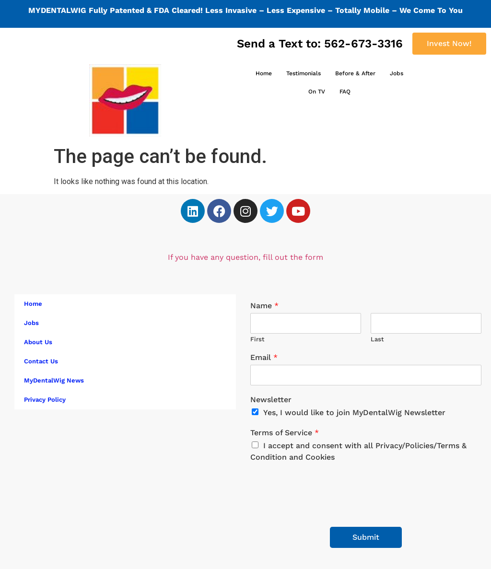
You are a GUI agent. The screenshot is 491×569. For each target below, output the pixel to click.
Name (264, 305)
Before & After (355, 73)
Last (377, 339)
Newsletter (271, 399)
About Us (38, 342)
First (257, 339)
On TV (316, 91)
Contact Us (41, 361)
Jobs (396, 73)
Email (264, 357)
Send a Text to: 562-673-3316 (320, 43)
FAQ (345, 91)
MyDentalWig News (54, 380)
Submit (365, 537)
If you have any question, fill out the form (245, 257)
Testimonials (303, 73)
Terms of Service (284, 432)
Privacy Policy (45, 399)
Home (264, 73)
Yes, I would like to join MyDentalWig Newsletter (354, 412)
